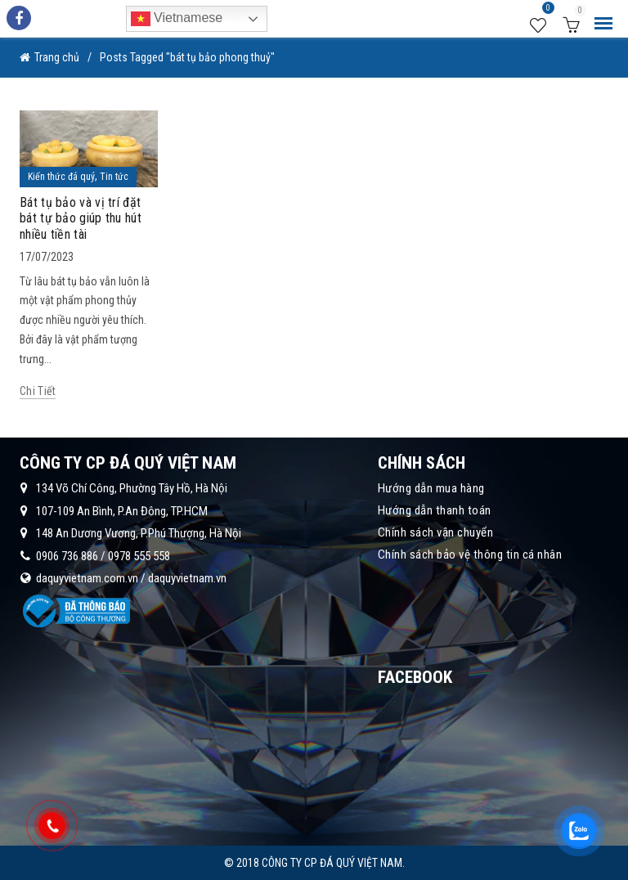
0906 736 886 (67, 556)
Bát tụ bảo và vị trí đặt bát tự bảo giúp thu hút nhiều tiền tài (80, 218)
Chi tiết (38, 390)
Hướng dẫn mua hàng (431, 488)
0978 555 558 (139, 556)
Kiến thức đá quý (61, 176)
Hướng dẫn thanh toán (434, 510)
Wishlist (546, 10)
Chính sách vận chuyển (436, 532)
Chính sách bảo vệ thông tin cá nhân (470, 554)
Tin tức (114, 176)
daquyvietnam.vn (187, 578)
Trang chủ (56, 57)
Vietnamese (177, 19)
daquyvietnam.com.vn (87, 578)
